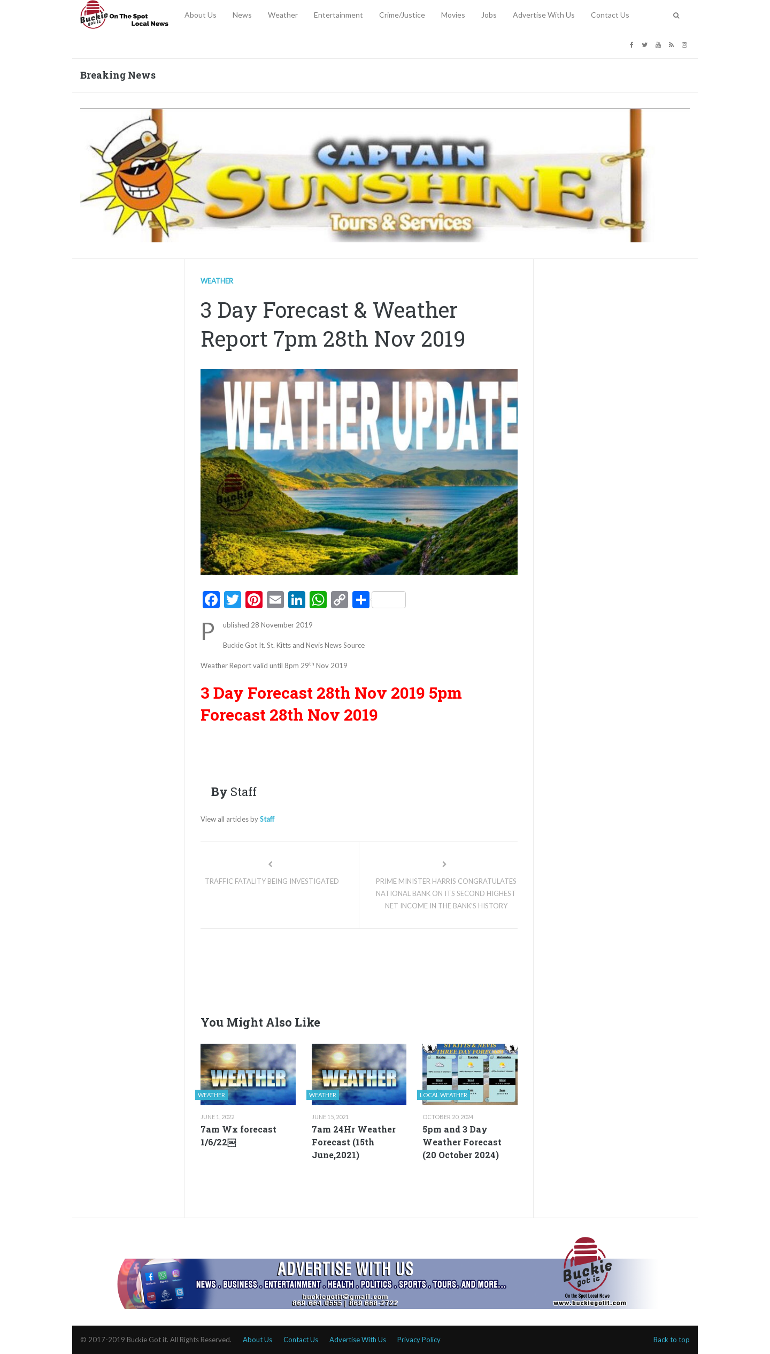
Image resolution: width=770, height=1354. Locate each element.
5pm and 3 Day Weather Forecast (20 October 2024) (462, 1141)
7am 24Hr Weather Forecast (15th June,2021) (354, 1141)
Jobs (489, 14)
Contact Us (610, 14)
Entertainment (338, 14)
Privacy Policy (419, 1339)
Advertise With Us (544, 14)
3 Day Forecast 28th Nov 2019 (313, 692)
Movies (453, 14)
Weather (283, 14)
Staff (267, 819)
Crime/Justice (402, 14)
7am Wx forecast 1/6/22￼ (238, 1135)
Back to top (671, 1339)
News (242, 14)
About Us (200, 14)
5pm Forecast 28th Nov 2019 (331, 703)
